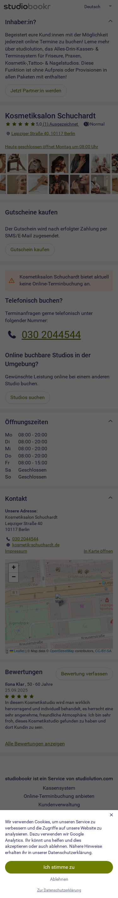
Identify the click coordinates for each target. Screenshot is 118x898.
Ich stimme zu (59, 867)
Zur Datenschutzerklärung (59, 890)
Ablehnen (59, 879)
